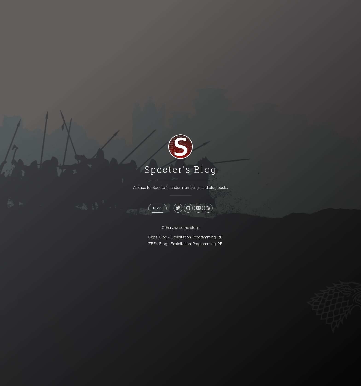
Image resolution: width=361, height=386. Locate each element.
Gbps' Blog (157, 237)
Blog (157, 208)
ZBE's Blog (157, 244)
